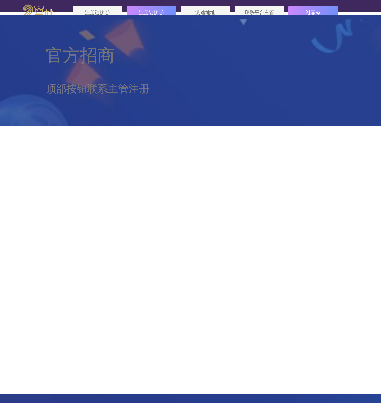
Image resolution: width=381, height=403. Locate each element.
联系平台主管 (259, 12)
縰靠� (313, 12)
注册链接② (151, 12)
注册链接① (97, 12)
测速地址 (205, 12)
